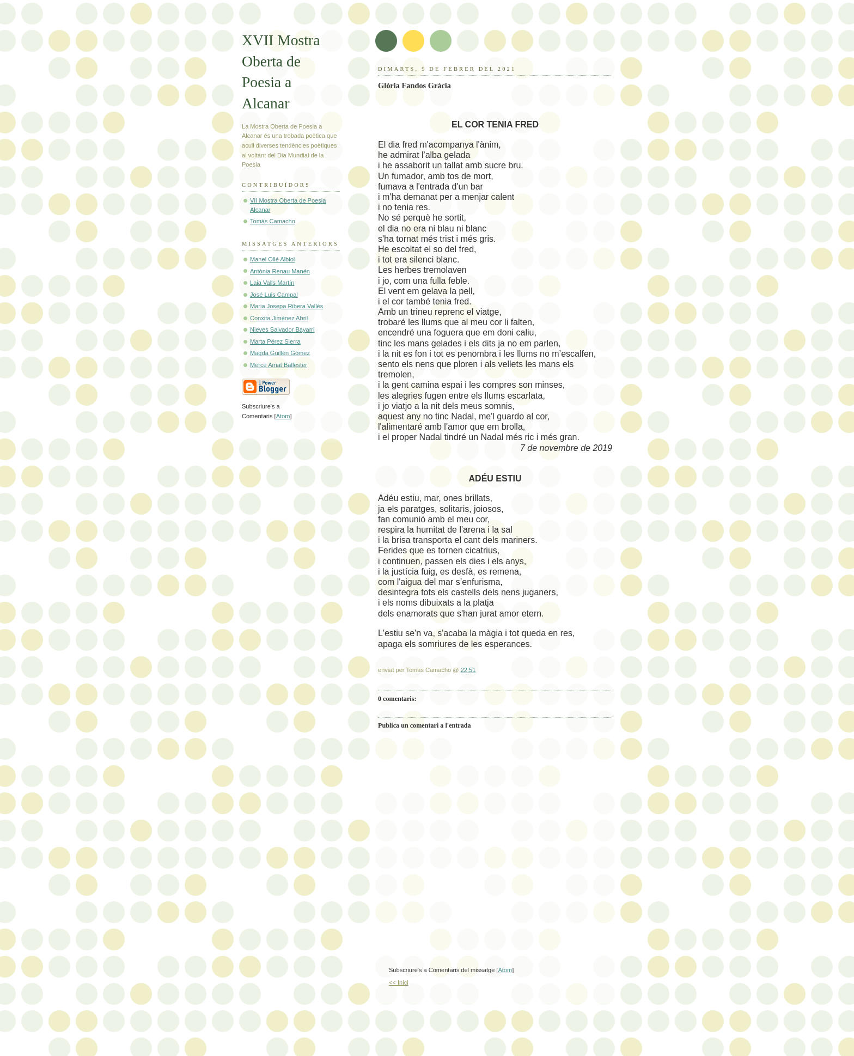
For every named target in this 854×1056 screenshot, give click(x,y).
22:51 (468, 670)
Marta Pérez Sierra (275, 341)
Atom (505, 970)
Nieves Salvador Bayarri (282, 329)
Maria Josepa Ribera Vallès (286, 306)
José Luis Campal (274, 294)
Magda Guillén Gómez (280, 353)
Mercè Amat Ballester (278, 365)
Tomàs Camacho (272, 221)
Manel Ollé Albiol (272, 259)
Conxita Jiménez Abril (279, 318)
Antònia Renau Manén (280, 271)
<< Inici (398, 982)
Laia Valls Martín (272, 282)
